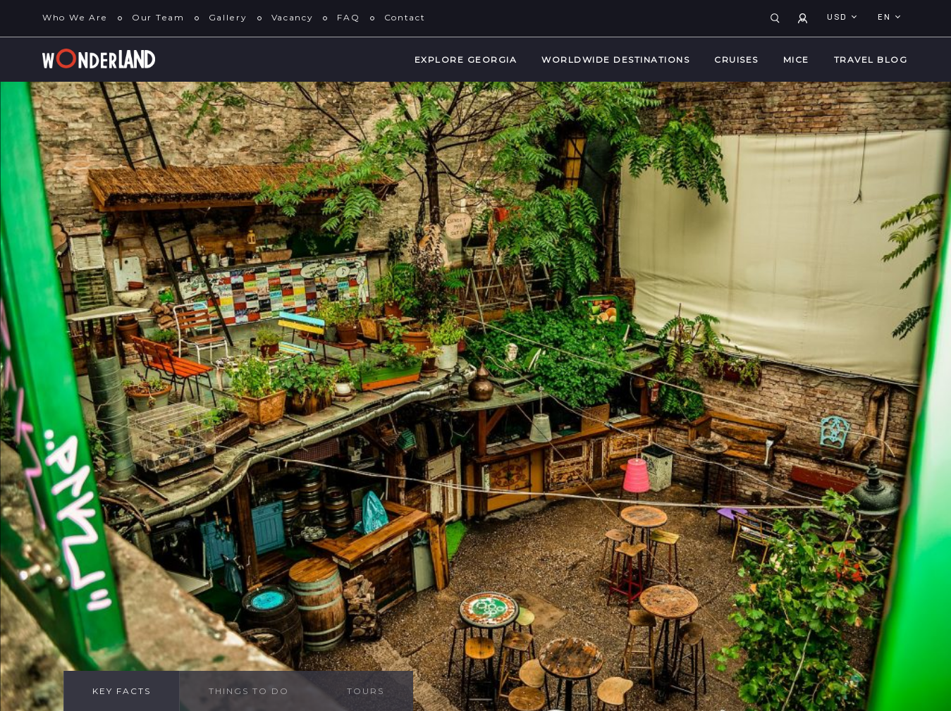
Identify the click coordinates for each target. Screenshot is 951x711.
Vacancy (292, 17)
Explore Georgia (466, 59)
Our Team (158, 17)
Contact (405, 17)
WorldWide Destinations (615, 59)
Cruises (736, 59)
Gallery (228, 17)
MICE (796, 59)
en (886, 17)
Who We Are (75, 17)
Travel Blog (871, 59)
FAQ (348, 17)
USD (838, 17)
